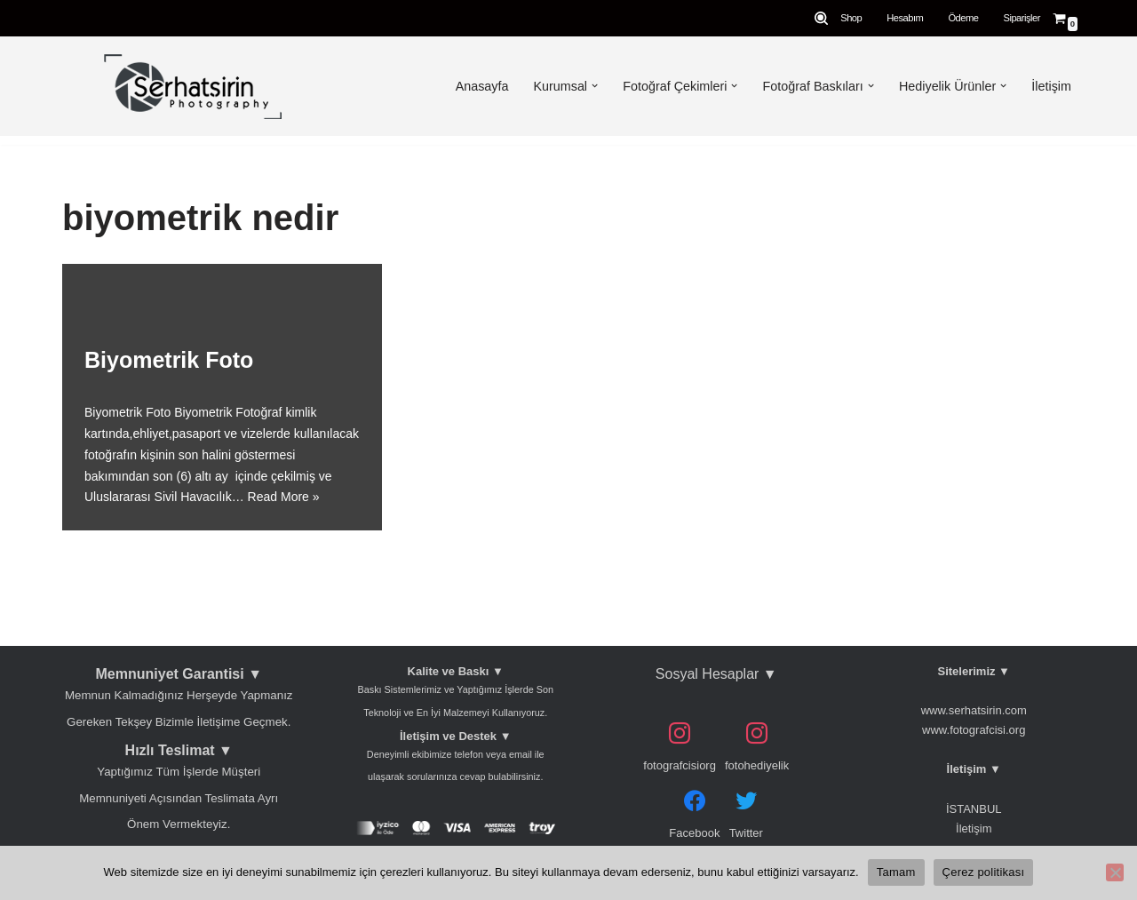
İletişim (1051, 86)
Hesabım (905, 17)
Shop (851, 17)
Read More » (284, 497)
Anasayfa (480, 86)
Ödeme (963, 17)
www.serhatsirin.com (974, 710)
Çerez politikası (983, 872)
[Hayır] (1115, 872)
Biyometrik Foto (168, 359)
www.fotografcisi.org (973, 730)
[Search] (821, 18)
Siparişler (1021, 17)
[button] (594, 86)
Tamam (896, 872)
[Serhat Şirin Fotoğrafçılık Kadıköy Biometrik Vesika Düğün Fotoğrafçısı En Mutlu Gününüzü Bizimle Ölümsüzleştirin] (188, 86)
